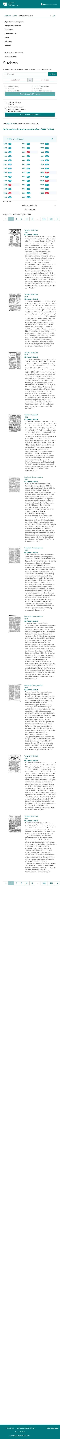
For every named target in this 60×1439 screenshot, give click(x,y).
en (54, 16)
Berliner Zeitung (13, 86)
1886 (42, 152)
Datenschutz (10, 1428)
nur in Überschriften (41, 86)
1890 (42, 168)
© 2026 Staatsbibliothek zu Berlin (20, 1435)
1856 (6, 144)
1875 (24, 164)
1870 (24, 144)
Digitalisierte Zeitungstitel (14, 22)
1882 (24, 193)
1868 (6, 193)
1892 (42, 177)
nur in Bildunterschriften (43, 91)
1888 (42, 160)
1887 (42, 156)
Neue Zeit (11, 89)
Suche (15, 16)
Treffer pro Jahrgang (15, 139)
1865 (6, 181)
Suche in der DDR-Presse (30, 94)
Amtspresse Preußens (13, 26)
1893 (42, 181)
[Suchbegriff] (25, 74)
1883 (24, 197)
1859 (6, 156)
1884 (42, 144)
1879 (24, 181)
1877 (24, 173)
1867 (6, 189)
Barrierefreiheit (20, 1432)
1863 (6, 173)
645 (51, 219)
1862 (6, 168)
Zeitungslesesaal (11, 57)
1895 (42, 189)
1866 (6, 185)
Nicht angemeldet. (52, 1428)
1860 (6, 160)
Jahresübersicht (10, 33)
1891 (42, 173)
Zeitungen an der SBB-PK (14, 53)
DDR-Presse (9, 30)
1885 (42, 148)
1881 (24, 189)
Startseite (8, 16)
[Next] (57, 219)
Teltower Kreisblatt (14, 111)
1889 (42, 164)
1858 (6, 152)
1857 (6, 148)
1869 (6, 197)
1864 (6, 177)
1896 (42, 193)
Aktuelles (8, 41)
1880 (24, 185)
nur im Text (38, 89)
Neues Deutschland (14, 91)
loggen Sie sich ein (11, 123)
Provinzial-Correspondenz (17, 109)
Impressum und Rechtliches (25, 1428)
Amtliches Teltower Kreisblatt (14, 103)
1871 (24, 148)
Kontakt (8, 45)
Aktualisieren (30, 209)
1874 (24, 160)
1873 (24, 156)
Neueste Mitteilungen (15, 107)
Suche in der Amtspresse (30, 114)
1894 (42, 185)
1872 (24, 152)
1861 (6, 164)
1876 (24, 168)
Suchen (52, 74)
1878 (24, 177)
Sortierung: (7, 201)
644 (44, 219)
